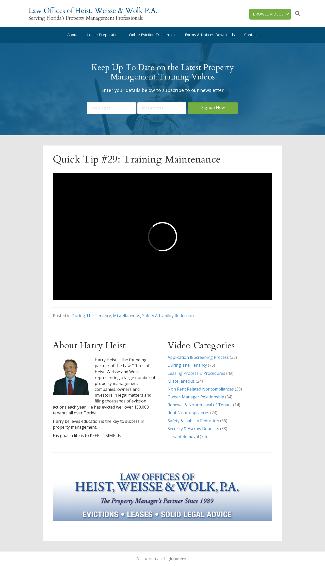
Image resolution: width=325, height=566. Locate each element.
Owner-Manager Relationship (196, 397)
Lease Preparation (103, 34)
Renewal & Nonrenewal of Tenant (200, 405)
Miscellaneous (126, 315)
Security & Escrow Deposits (193, 428)
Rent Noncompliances (188, 412)
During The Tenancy (91, 315)
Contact (251, 34)
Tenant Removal (183, 436)
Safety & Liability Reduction (168, 315)
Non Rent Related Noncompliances (201, 389)
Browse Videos (268, 14)
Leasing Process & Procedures (196, 373)
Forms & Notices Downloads (210, 34)
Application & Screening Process (198, 357)
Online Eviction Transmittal (152, 34)
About (72, 34)
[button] (213, 108)
